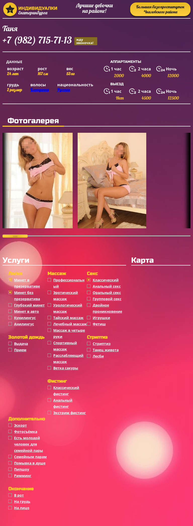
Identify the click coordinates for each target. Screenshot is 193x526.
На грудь (22, 501)
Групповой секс (107, 298)
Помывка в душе (29, 463)
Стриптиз (102, 343)
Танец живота (106, 349)
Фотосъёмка (25, 431)
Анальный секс (107, 286)
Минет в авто (26, 311)
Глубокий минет (29, 305)
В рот (19, 495)
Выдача (21, 343)
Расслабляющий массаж (68, 358)
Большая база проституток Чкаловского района (160, 9)
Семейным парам (30, 456)
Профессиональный (68, 283)
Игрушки (101, 317)
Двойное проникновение (107, 308)
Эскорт (20, 425)
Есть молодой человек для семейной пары (28, 444)
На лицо (21, 507)
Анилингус (24, 324)
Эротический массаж (65, 295)
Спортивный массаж (65, 346)
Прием (20, 349)
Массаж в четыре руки (69, 333)
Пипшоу (21, 469)
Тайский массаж (68, 317)
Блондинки (39, 89)
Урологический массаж (67, 308)
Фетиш (99, 324)
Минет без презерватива (27, 295)
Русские (63, 89)
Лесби (98, 356)
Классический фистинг (66, 390)
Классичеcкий (106, 280)
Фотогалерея (33, 120)
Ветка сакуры (65, 368)
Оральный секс (107, 292)
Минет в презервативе (27, 283)
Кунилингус (25, 317)
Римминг (22, 475)
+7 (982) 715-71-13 (50, 40)
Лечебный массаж (70, 324)
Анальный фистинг (62, 403)
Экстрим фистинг (69, 412)
